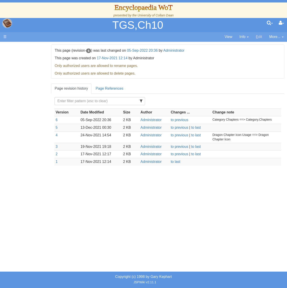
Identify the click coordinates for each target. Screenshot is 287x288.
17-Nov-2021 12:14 (126, 58)
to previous (186, 120)
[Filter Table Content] (110, 101)
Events (26, 100)
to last (203, 127)
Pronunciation (32, 198)
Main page (20, 47)
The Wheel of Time (36, 80)
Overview (37, 111)
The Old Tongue (34, 121)
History (27, 90)
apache (7, 23)
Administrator (187, 50)
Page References (123, 88)
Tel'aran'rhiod (31, 183)
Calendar (28, 95)
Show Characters (35, 136)
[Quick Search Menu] (270, 23)
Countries (38, 116)
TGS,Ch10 (137, 25)
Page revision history (85, 88)
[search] (270, 23)
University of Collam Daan (155, 15)
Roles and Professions (39, 152)
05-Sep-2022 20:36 (156, 50)
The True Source (34, 85)
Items (25, 167)
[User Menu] (281, 23)
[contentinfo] (244, 37)
